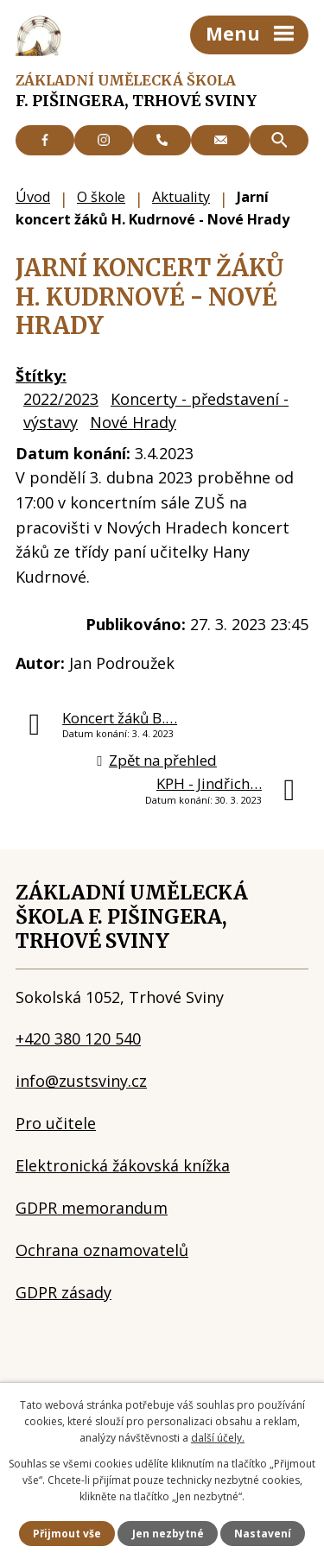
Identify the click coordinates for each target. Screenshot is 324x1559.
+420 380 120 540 (78, 1038)
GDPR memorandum (92, 1207)
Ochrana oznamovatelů (102, 1250)
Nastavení (262, 1533)
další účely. (218, 1437)
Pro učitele (56, 1123)
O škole (101, 196)
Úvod (33, 196)
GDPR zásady (63, 1292)
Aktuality (181, 196)
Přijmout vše (67, 1533)
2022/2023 (60, 398)
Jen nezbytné (168, 1533)
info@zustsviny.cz (81, 1080)
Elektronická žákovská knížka (123, 1165)
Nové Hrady (133, 422)
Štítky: (41, 375)
